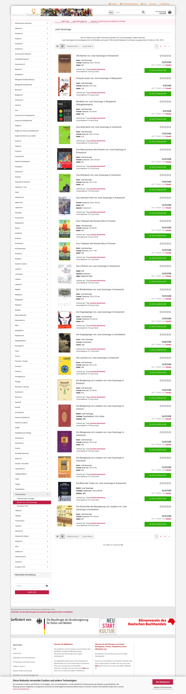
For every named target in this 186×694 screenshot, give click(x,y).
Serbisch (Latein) (21, 428)
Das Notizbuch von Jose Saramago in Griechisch (98, 180)
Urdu (16, 552)
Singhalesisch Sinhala (23, 438)
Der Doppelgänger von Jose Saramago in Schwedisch (100, 340)
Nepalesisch (19, 341)
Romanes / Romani (22, 392)
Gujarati (18, 182)
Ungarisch (18, 547)
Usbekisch (19, 557)
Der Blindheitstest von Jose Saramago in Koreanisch (100, 295)
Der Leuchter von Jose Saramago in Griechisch (97, 363)
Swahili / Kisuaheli (21, 469)
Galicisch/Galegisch (22, 167)
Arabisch (18, 44)
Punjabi (17, 387)
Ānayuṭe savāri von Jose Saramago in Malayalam (99, 83)
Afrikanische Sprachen (23, 29)
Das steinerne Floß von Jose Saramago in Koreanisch (100, 203)
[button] (143, 4)
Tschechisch (19, 526)
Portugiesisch (20, 382)
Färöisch (18, 152)
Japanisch (19, 213)
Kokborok (18, 239)
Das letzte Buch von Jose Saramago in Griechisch (99, 132)
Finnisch (18, 157)
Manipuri (18, 310)
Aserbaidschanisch (22, 64)
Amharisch (19, 39)
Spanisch (18, 464)
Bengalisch (19, 80)
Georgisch (18, 172)
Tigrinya (18, 521)
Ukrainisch (19, 536)
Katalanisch (19, 228)
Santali (17, 413)
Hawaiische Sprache (22, 187)
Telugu (17, 490)
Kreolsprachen (20, 254)
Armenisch (19, 54)
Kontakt (112, 4)
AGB (14, 654)
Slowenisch (19, 449)
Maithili (17, 295)
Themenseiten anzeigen (25, 504)
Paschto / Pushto (21, 367)
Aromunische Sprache (23, 59)
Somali (17, 454)
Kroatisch (18, 259)
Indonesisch (19, 203)
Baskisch (18, 75)
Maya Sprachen (20, 321)
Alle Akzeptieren (163, 682)
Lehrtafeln (18, 280)
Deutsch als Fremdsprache (25, 121)
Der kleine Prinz (22, 511)
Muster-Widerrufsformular (22, 676)
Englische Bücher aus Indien (25, 141)
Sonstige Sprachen (22, 459)
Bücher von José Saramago (27, 508)
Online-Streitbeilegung (128, 4)
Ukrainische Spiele (22, 542)
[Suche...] (111, 12)
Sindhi (17, 433)
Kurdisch (18, 264)
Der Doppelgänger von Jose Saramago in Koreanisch (100, 317)
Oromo (17, 362)
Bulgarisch (19, 100)
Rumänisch (19, 397)
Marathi (18, 315)
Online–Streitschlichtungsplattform (108, 21)
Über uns (65, 21)
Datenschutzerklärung (21, 689)
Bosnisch (18, 95)
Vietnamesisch (20, 562)
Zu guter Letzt (20, 572)
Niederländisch (20, 346)
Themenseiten (20, 500)
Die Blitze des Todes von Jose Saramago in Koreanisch (101, 488)
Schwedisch (19, 418)
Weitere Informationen (163, 687)
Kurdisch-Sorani (21, 269)
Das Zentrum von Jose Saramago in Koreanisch (98, 271)
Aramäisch (19, 49)
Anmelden (32, 598)
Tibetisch (18, 516)
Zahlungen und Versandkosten (24, 663)
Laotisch (18, 274)
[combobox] (73, 51)
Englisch (18, 131)
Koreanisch (19, 249)
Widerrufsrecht (80, 21)
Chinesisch (19, 105)
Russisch (18, 402)
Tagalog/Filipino (21, 479)
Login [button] (153, 4)
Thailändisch (19, 495)
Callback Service (19, 672)
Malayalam (19, 305)
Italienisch (19, 208)
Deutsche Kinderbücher (23, 126)
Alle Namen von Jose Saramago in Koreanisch (97, 61)
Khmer (17, 234)
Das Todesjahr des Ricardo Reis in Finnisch (95, 226)
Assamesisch (20, 70)
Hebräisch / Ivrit (21, 192)
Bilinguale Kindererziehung (24, 85)
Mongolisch (19, 336)
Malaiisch (18, 300)
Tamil (17, 484)
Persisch (18, 372)
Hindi (17, 198)
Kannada (18, 218)
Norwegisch (19, 351)
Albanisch (18, 34)
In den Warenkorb (157, 76)
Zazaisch (18, 567)
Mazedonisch (20, 326)
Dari (16, 116)
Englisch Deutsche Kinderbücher (27, 136)
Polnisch (18, 377)
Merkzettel (164, 4)
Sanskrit (18, 408)
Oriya (17, 356)
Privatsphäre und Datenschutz (24, 667)
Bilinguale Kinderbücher (23, 90)
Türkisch (18, 531)
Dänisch (18, 111)
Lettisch (18, 285)
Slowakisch (19, 443)
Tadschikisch (20, 474)
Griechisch (19, 177)
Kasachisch (19, 223)
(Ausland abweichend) (97, 75)
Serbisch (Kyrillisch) (22, 423)
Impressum (17, 659)
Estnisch (18, 146)
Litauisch (18, 290)
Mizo (16, 331)
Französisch (19, 162)
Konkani (18, 244)
